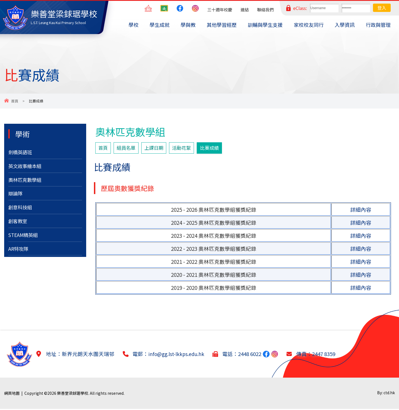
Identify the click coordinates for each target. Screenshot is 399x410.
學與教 (188, 24)
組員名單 (128, 148)
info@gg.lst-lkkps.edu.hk (179, 355)
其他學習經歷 (222, 24)
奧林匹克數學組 (26, 181)
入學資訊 (345, 24)
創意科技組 (21, 211)
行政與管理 (378, 24)
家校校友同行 (309, 24)
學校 (134, 24)
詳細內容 (360, 210)
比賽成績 (218, 148)
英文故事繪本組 (26, 167)
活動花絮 (188, 148)
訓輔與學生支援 (265, 24)
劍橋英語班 (21, 152)
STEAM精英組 (24, 240)
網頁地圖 (12, 394)
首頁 (14, 101)
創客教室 (18, 226)
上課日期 (158, 148)
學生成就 (160, 24)
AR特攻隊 (19, 255)
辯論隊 (16, 196)
